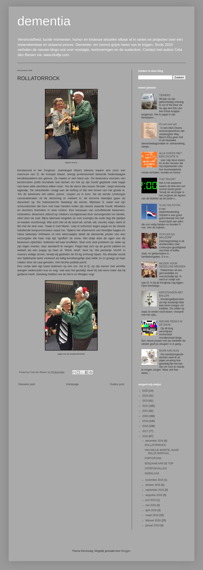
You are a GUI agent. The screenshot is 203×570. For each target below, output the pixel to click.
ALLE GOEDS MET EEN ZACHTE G (170, 155)
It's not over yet (168, 124)
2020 (145, 416)
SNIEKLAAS (152, 473)
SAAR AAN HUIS (169, 350)
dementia (44, 21)
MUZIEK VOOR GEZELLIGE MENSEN (172, 265)
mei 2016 (151, 505)
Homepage (72, 384)
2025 (145, 390)
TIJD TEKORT (167, 179)
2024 (145, 395)
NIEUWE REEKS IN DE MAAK (170, 323)
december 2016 (154, 440)
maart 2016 (152, 515)
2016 (145, 436)
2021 (145, 410)
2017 (145, 431)
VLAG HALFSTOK (169, 205)
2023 (145, 400)
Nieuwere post (26, 384)
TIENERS (164, 95)
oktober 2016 (153, 484)
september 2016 (155, 489)
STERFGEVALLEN (156, 468)
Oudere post (117, 384)
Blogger (125, 550)
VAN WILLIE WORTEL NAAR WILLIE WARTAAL (162, 452)
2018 (145, 426)
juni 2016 (151, 500)
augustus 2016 (154, 495)
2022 (145, 405)
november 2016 (154, 479)
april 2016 (151, 510)
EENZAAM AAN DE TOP (159, 463)
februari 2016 (153, 520)
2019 (145, 421)
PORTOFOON (153, 458)
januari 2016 (152, 525)
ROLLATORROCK (155, 445)
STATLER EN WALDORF (167, 236)
